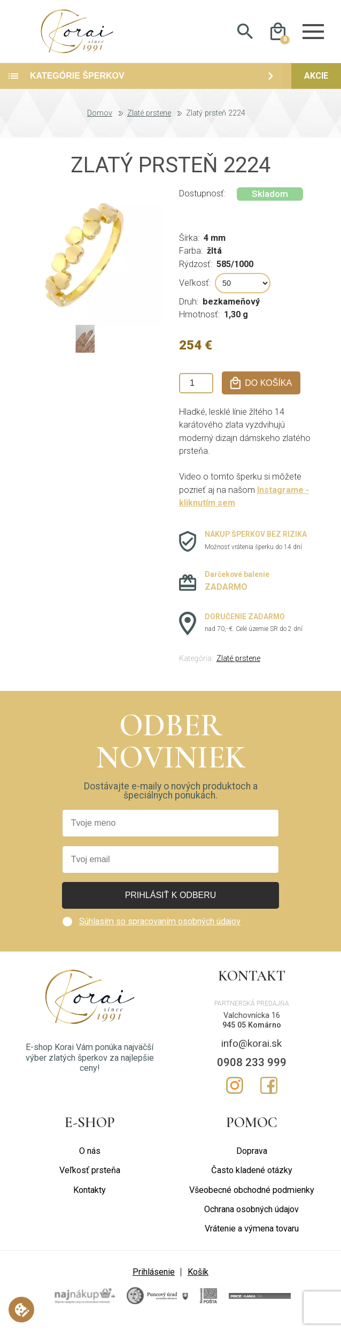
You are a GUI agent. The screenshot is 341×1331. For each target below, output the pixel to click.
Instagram (234, 1092)
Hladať (245, 35)
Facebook (268, 1092)
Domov (99, 121)
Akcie (316, 83)
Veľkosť (194, 290)
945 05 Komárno (251, 1032)
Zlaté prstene (149, 121)
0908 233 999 (251, 1069)
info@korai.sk (251, 1051)
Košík (198, 1279)
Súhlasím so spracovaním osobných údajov (160, 929)
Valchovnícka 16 (251, 1023)
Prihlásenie (154, 1279)
